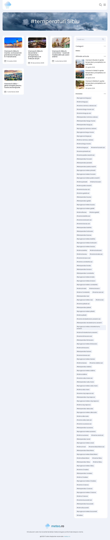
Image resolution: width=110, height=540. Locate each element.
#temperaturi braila (84, 266)
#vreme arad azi (97, 435)
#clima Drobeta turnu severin (87, 332)
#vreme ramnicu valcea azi (86, 106)
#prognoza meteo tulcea (86, 359)
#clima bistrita (82, 250)
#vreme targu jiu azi (84, 113)
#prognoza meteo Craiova (86, 492)
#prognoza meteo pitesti (85, 311)
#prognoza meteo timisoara (87, 344)
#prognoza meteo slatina (86, 371)
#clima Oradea (82, 477)
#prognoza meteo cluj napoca (88, 401)
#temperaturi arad (83, 439)
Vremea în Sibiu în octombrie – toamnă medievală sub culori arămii (60, 54)
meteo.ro (67, 536)
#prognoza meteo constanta (87, 285)
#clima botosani (96, 250)
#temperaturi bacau (84, 235)
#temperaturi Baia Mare (85, 450)
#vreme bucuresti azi (84, 500)
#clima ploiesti (82, 182)
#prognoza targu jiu (84, 98)
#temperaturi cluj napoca (86, 397)
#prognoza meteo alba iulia (87, 412)
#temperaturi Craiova (84, 489)
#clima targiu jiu (82, 147)
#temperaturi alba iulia (85, 409)
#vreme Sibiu (97, 458)
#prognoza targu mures (85, 132)
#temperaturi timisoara (85, 340)
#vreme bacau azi (83, 224)
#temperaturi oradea (84, 473)
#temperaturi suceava (85, 428)
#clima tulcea (82, 363)
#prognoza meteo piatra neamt (88, 178)
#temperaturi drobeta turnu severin (89, 323)
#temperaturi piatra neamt (86, 167)
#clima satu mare (83, 390)
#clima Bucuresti (83, 508)
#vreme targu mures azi (85, 109)
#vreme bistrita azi (83, 216)
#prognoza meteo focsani (86, 174)
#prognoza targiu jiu (84, 136)
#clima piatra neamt (84, 186)
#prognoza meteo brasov (86, 281)
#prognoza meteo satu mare (87, 386)
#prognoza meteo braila (85, 277)
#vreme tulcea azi (83, 355)
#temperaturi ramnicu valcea (87, 117)
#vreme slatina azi (96, 363)
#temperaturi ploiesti (84, 163)
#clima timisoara (83, 348)
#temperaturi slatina (84, 367)
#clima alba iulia (83, 416)
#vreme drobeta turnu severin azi (88, 319)
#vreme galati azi (83, 193)
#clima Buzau (81, 212)
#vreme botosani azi (84, 220)
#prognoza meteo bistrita (86, 239)
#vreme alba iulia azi (84, 420)
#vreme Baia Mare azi (96, 447)
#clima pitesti (81, 315)
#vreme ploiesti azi (83, 151)
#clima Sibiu (97, 462)
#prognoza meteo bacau (86, 246)
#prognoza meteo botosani (87, 243)
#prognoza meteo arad (85, 443)
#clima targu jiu (82, 102)
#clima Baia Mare (83, 458)
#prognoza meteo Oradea (86, 481)
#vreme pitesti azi (83, 304)
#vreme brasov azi (83, 258)
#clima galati (94, 212)
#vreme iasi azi (97, 292)
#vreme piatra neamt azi (85, 155)
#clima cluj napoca (83, 405)
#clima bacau (82, 254)
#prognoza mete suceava (86, 431)
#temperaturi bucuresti (85, 504)
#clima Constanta (83, 292)
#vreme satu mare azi (84, 378)
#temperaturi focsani (84, 159)
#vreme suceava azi (84, 424)
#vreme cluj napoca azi (85, 393)
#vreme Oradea (83, 470)
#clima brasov (94, 288)
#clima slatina (82, 374)
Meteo (78, 51)
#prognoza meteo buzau (86, 205)
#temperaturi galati (84, 201)
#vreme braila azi (96, 254)
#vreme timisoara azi (84, 336)
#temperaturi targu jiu (84, 125)
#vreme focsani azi (98, 147)
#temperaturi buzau (84, 197)
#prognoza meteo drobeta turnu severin (88, 328)
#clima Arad (81, 447)
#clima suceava (82, 435)
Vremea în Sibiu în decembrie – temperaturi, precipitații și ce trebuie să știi (35, 55)
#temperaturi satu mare (85, 382)
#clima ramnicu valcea (85, 140)
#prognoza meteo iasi (85, 300)
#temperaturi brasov (84, 269)
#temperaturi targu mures (86, 121)
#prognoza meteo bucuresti (87, 511)
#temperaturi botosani (85, 231)
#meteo (80, 515)
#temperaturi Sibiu (83, 462)
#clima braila (81, 288)
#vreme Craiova (83, 485)
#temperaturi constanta (85, 273)
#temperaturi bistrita (84, 227)
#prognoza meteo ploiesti (86, 170)
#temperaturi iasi (83, 296)
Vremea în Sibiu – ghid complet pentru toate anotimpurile (12, 85)
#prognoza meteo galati (85, 208)
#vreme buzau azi (83, 189)
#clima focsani (95, 182)
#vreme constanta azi (84, 262)
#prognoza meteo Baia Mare (87, 454)
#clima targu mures (84, 144)
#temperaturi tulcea (84, 351)
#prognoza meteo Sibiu (85, 466)
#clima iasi (99, 300)
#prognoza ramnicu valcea (86, 128)
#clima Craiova (82, 496)
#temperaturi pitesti (84, 307)
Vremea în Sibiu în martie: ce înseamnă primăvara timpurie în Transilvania (12, 54)
